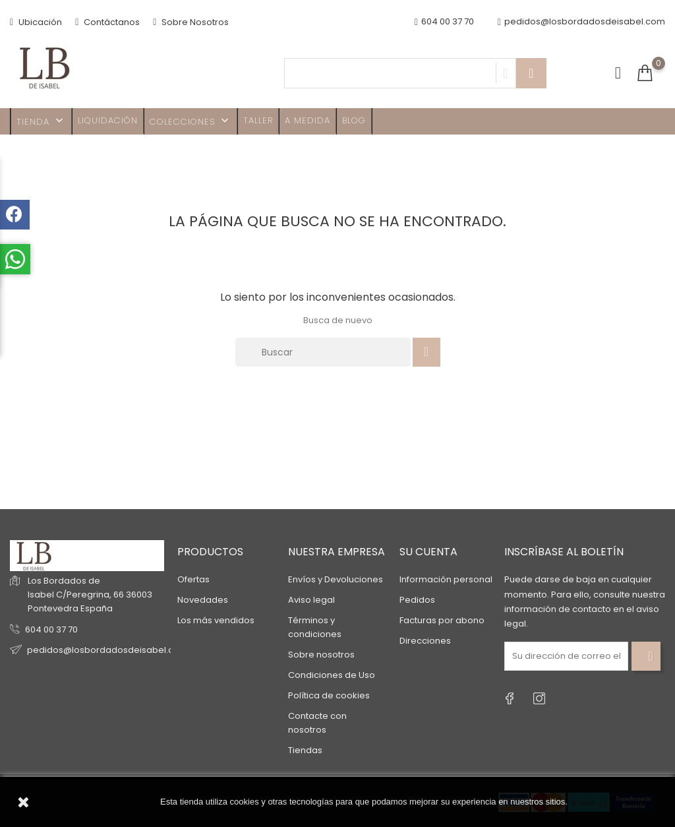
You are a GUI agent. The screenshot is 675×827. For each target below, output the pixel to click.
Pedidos (417, 600)
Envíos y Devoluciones (335, 579)
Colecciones (190, 121)
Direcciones (425, 640)
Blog (354, 120)
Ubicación (36, 22)
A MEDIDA (307, 120)
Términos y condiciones (314, 627)
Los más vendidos (215, 620)
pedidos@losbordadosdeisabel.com (581, 22)
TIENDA (41, 121)
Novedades (202, 600)
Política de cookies (329, 695)
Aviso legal (311, 600)
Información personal (445, 579)
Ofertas (193, 579)
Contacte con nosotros (317, 723)
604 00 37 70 (51, 629)
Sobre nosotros (321, 654)
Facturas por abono (441, 620)
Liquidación (108, 120)
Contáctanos (107, 22)
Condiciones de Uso (331, 675)
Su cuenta (428, 551)
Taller (258, 120)
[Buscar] (323, 352)
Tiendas (305, 750)
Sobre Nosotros (191, 22)
